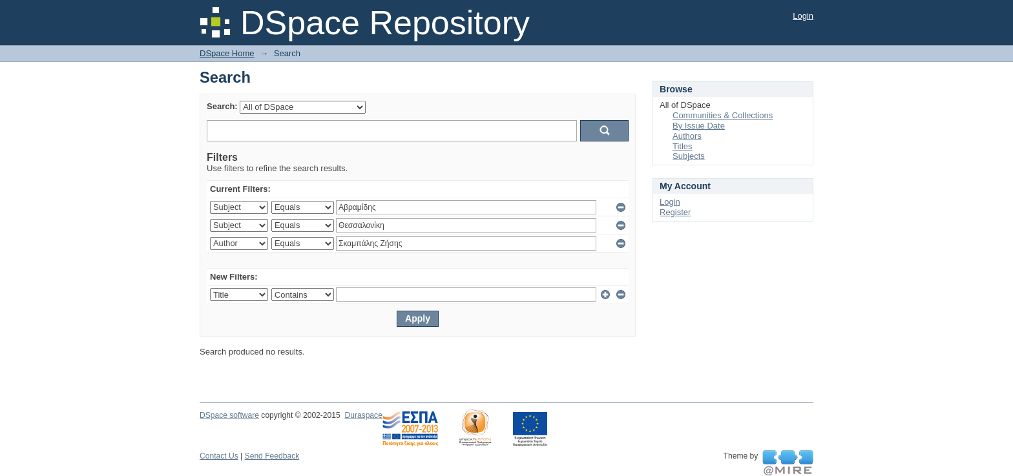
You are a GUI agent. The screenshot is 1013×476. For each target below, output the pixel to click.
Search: (222, 106)
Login (803, 16)
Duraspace (363, 415)
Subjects (689, 156)
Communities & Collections (723, 115)
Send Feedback (272, 455)
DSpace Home (227, 53)
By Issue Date (699, 125)
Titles (683, 146)
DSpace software (229, 415)
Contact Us (219, 455)
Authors (687, 136)
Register (675, 212)
